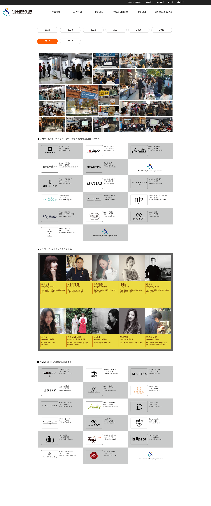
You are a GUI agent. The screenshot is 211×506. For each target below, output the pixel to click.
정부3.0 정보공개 (134, 2)
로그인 (170, 2)
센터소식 (99, 11)
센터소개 (142, 11)
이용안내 (149, 2)
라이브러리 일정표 (163, 11)
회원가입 (180, 2)
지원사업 (77, 11)
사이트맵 (160, 2)
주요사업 (56, 11)
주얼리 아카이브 (120, 11)
